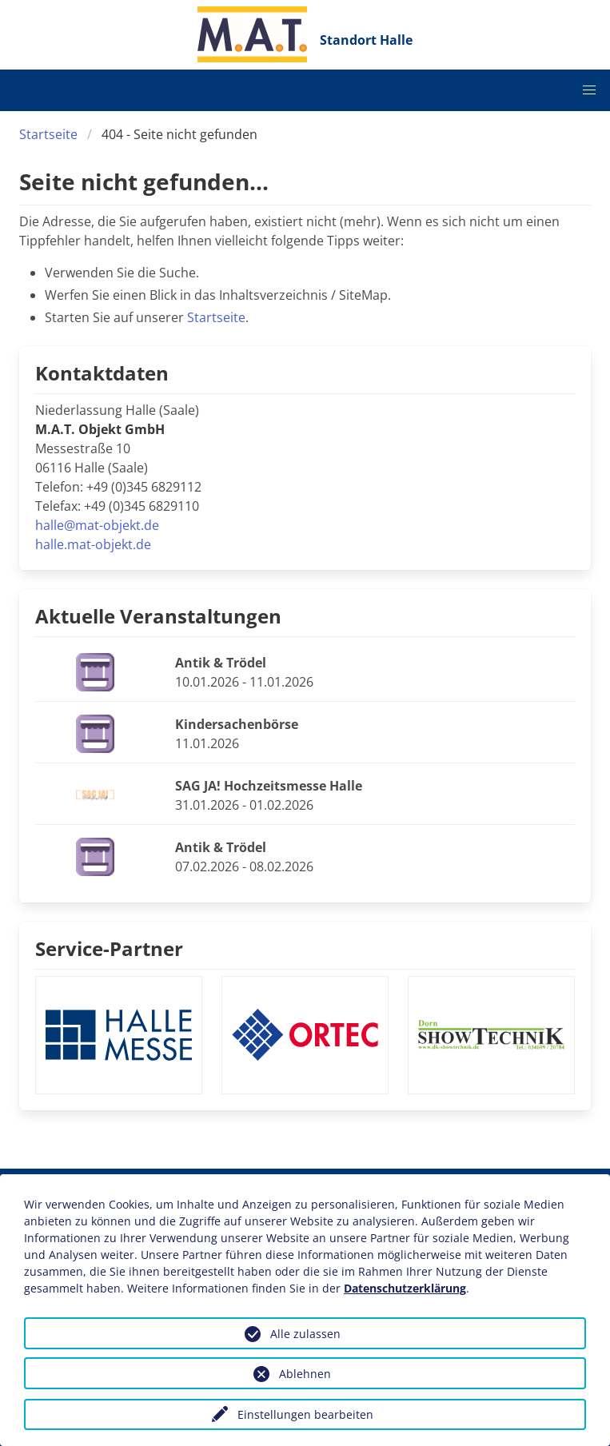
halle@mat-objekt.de (97, 525)
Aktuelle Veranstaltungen (158, 616)
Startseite (48, 134)
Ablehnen (305, 1373)
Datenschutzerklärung (405, 1288)
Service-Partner (109, 948)
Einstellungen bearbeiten (305, 1414)
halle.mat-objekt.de (93, 544)
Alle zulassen (305, 1333)
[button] (589, 90)
